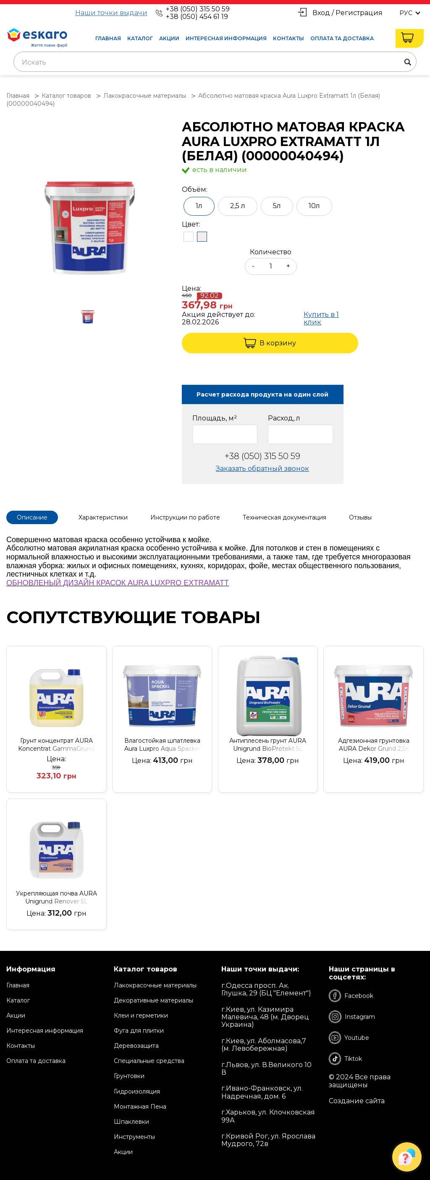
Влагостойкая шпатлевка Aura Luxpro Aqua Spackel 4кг (162, 745)
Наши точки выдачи (111, 13)
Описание (32, 517)
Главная (108, 38)
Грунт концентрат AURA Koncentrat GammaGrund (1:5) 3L (56, 745)
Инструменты (134, 1136)
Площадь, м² (214, 418)
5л (277, 206)
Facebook (351, 995)
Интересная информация (226, 38)
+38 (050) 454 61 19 (197, 17)
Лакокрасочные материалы (155, 985)
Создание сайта (357, 1101)
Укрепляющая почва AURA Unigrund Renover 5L (56, 897)
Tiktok (345, 1058)
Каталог (140, 38)
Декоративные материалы (153, 1000)
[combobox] (215, 62)
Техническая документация (284, 517)
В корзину (270, 343)
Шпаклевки (131, 1121)
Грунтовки (129, 1076)
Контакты (288, 38)
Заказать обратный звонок (262, 469)
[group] (89, 204)
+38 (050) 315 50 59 (198, 9)
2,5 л (237, 206)
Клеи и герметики (141, 1015)
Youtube (349, 1037)
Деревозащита (136, 1045)
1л (199, 206)
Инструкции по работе (185, 517)
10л (314, 206)
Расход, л (284, 418)
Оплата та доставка (342, 38)
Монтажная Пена (140, 1106)
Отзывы (360, 517)
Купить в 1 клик (321, 318)
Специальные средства (149, 1060)
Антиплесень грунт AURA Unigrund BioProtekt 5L (267, 744)
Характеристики (103, 517)
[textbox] (215, 62)
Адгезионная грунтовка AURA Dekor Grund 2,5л (373, 744)
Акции (169, 38)
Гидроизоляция (137, 1091)
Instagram (352, 1016)
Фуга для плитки (139, 1030)
